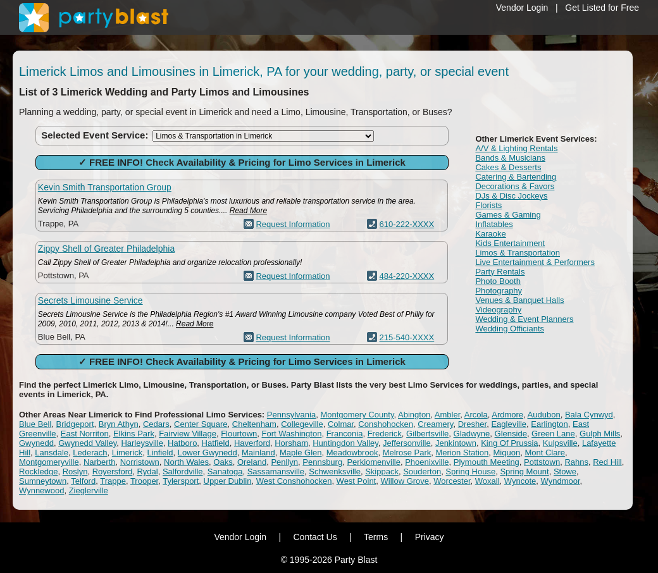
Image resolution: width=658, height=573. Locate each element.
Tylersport (181, 481)
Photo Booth (498, 281)
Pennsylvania (291, 414)
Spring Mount (524, 471)
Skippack (382, 471)
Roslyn (75, 471)
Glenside (511, 433)
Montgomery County (357, 414)
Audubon (544, 414)
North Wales (186, 462)
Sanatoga (225, 471)
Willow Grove (404, 481)
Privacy (429, 537)
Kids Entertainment (510, 243)
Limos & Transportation (517, 252)
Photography (498, 290)
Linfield (160, 452)
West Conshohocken (294, 481)
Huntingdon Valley (345, 443)
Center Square (201, 424)
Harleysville (142, 443)
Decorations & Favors (514, 186)
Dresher (472, 424)
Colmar (341, 424)
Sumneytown (42, 481)
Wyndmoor (560, 481)
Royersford (112, 471)
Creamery (435, 424)
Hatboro (182, 443)
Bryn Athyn (119, 424)
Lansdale (51, 452)
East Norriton (85, 433)
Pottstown (542, 462)
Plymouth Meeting (486, 462)
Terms (376, 537)
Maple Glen (300, 452)
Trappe (113, 481)
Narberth (100, 462)
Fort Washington (291, 433)
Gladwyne (472, 433)
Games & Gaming (507, 214)
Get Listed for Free (602, 8)
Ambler (447, 414)
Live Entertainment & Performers (535, 262)
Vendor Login (522, 8)
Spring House (470, 471)
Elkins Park (133, 433)
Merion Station (461, 452)
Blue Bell (35, 424)
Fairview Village (187, 433)
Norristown (139, 462)
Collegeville (302, 424)
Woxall (487, 481)
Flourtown (239, 433)
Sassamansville (275, 471)
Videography (498, 309)
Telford (83, 481)
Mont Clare (545, 452)
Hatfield (216, 443)
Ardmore (507, 414)
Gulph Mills (600, 433)
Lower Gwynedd (207, 452)
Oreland (251, 462)
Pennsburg (322, 462)
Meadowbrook (352, 452)
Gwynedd (36, 443)
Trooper (144, 481)
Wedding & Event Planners (524, 319)
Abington (414, 414)
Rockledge (38, 471)
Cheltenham (254, 424)
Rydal (147, 471)
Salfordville (183, 471)
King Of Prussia (509, 443)
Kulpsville (560, 443)
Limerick (127, 452)
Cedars (156, 424)
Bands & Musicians (510, 158)
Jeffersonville (407, 443)
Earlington (549, 424)
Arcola (476, 414)
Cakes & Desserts (508, 167)
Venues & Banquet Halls (519, 300)
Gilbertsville (427, 433)
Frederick (385, 433)
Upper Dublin (228, 481)
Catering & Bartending (515, 177)
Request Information (293, 224)
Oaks (222, 462)
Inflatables (493, 224)
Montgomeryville (49, 462)
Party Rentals (500, 271)
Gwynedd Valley (87, 443)
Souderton (422, 471)
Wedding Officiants (509, 328)
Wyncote (520, 481)
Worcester (451, 481)
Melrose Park (407, 452)
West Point (356, 481)
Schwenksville (335, 471)
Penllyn (284, 462)
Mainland (258, 452)
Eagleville (508, 424)
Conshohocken (385, 424)
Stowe (565, 471)
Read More (248, 210)
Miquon (507, 452)
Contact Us (315, 537)
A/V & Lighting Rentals (516, 148)
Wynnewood (41, 490)
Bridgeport (75, 424)
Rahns (576, 462)
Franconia (344, 433)
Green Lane (553, 433)
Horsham (291, 443)
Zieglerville (88, 490)
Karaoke (490, 233)
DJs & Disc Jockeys (511, 195)
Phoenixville (427, 462)
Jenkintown (455, 443)
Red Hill (607, 462)
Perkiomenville (373, 462)
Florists (488, 205)
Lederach (90, 452)
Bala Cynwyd (589, 414)
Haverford (252, 443)
